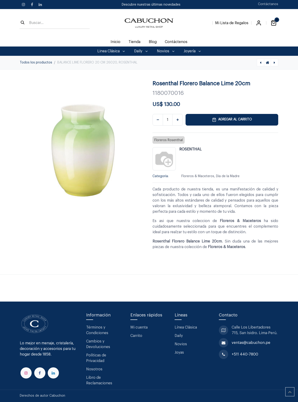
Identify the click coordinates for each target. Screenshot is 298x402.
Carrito (136, 336)
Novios (181, 344)
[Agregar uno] (178, 119)
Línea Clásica (186, 327)
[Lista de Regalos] (231, 22)
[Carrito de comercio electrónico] (273, 23)
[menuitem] (116, 42)
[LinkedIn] (40, 4)
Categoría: (160, 176)
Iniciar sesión (258, 23)
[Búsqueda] (23, 23)
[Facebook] (32, 4)
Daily (179, 336)
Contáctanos (268, 4)
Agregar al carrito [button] (232, 120)
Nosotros (94, 369)
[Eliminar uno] (158, 119)
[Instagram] (23, 4)
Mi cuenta (139, 327)
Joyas (179, 352)
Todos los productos (36, 62)
